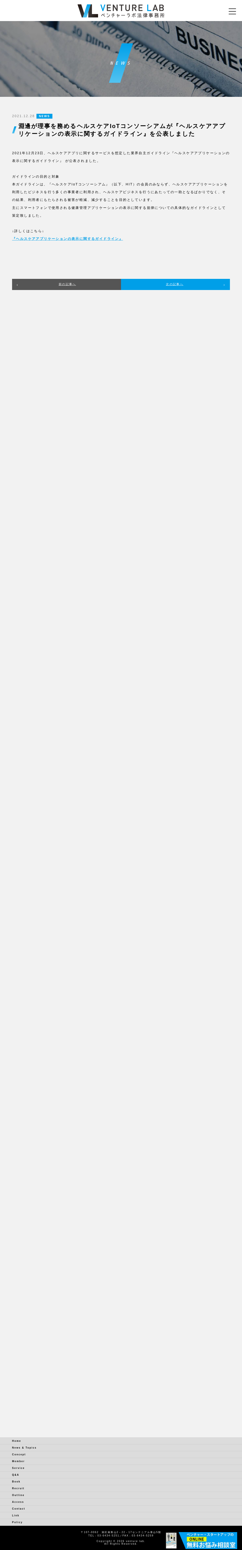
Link (15, 1515)
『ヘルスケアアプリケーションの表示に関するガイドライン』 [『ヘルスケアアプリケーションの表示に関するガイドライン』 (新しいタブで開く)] (67, 239)
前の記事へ (67, 284)
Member (18, 1461)
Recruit (18, 1488)
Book (16, 1481)
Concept (19, 1454)
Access (18, 1502)
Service (18, 1468)
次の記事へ (174, 284)
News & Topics (24, 1447)
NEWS (44, 116)
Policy (17, 1522)
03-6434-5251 (108, 1535)
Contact (18, 1508)
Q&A (15, 1475)
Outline (18, 1495)
